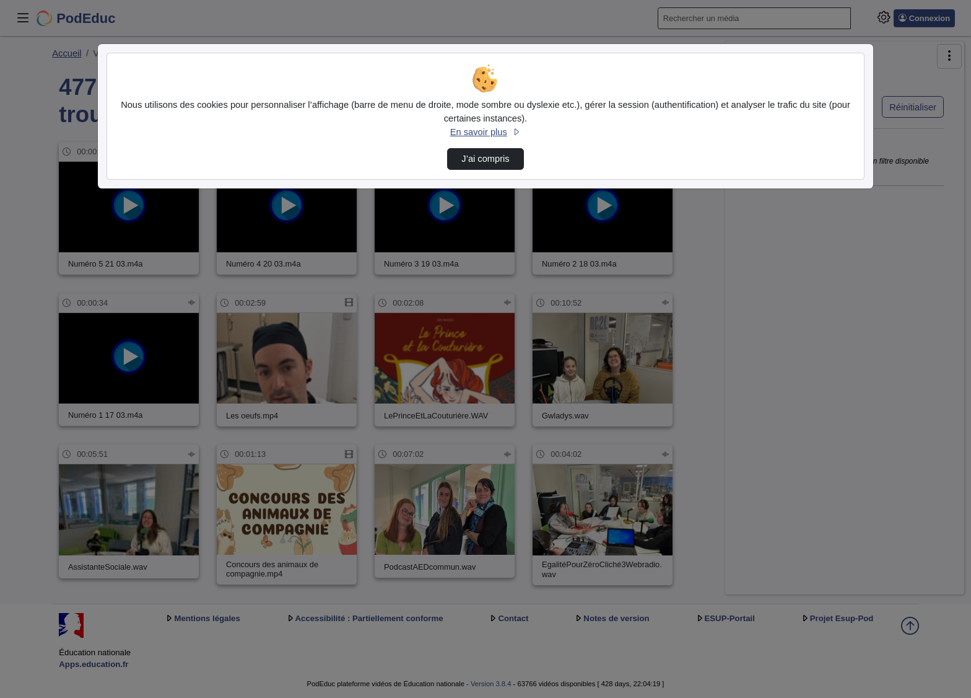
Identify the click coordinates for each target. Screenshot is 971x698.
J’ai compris (485, 159)
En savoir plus (485, 132)
